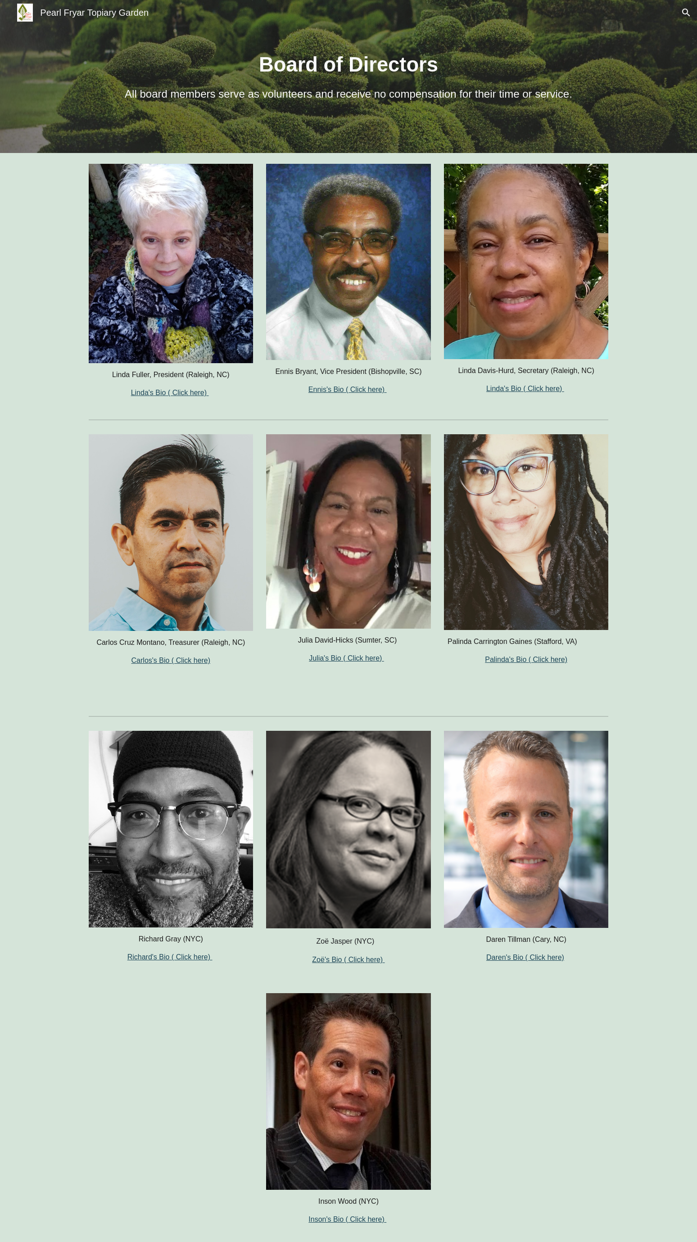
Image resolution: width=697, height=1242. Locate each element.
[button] (686, 12)
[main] (348, 76)
